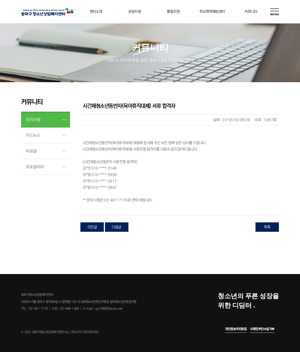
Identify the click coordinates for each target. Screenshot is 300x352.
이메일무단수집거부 (262, 329)
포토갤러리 (35, 167)
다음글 (116, 227)
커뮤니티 (250, 12)
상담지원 (134, 12)
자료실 (31, 151)
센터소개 (96, 12)
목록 (267, 227)
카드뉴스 (33, 135)
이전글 (92, 227)
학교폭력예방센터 (212, 12)
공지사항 (33, 119)
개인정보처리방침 (236, 329)
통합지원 (173, 12)
